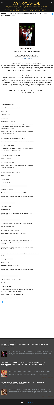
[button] (52, 14)
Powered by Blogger (27, 402)
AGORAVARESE (27, 3)
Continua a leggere (47, 358)
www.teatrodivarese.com (27, 58)
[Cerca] (52, 3)
